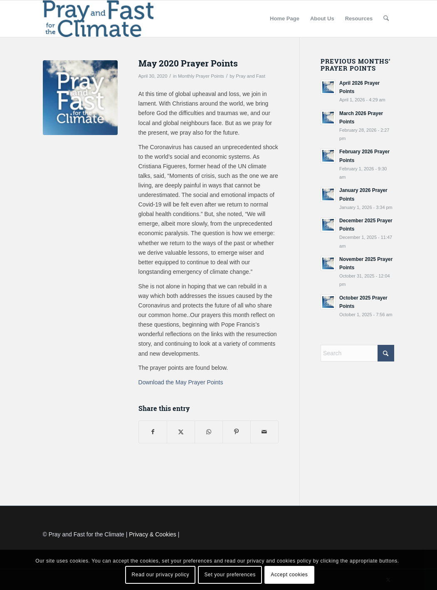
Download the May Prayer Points (180, 382)
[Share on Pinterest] (236, 432)
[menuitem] (284, 18)
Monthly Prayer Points (201, 76)
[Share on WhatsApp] (208, 432)
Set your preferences (230, 575)
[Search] (386, 18)
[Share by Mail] (264, 432)
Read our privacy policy (161, 575)
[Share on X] (181, 432)
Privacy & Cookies (152, 534)
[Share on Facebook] (153, 432)
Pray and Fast (250, 76)
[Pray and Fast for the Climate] (98, 18)
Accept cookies (289, 575)
